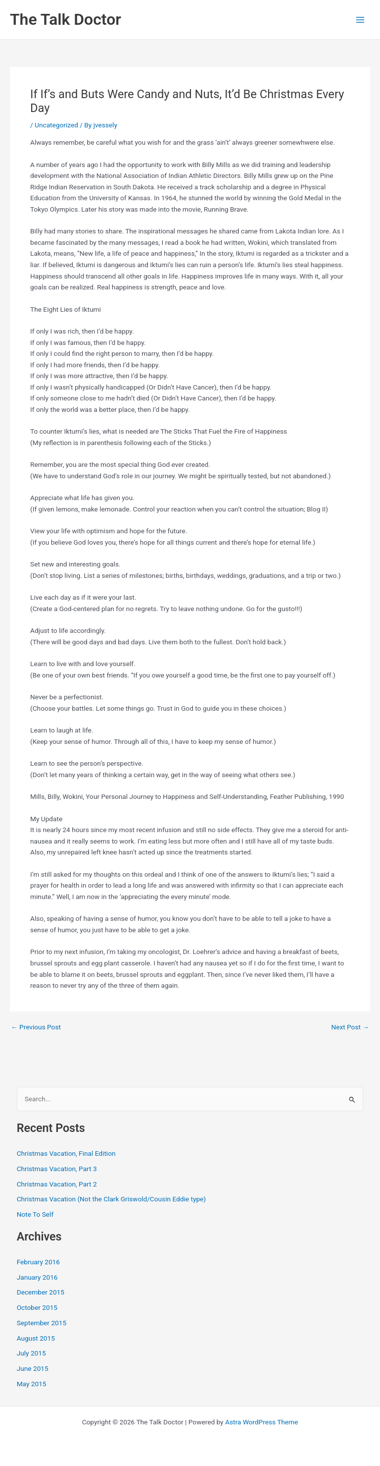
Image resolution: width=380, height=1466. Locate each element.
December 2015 (40, 1292)
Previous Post (36, 1027)
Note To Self (35, 1214)
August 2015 (36, 1338)
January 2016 (37, 1277)
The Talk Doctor (65, 19)
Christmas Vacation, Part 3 (57, 1169)
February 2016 (38, 1262)
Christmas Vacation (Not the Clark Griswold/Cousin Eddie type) (111, 1199)
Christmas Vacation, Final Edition (66, 1153)
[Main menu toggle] (360, 19)
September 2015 (41, 1323)
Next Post (350, 1027)
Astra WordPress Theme (261, 1422)
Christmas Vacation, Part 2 (57, 1184)
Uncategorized (56, 125)
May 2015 (32, 1384)
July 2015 (31, 1353)
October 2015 (37, 1307)
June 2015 (32, 1368)
